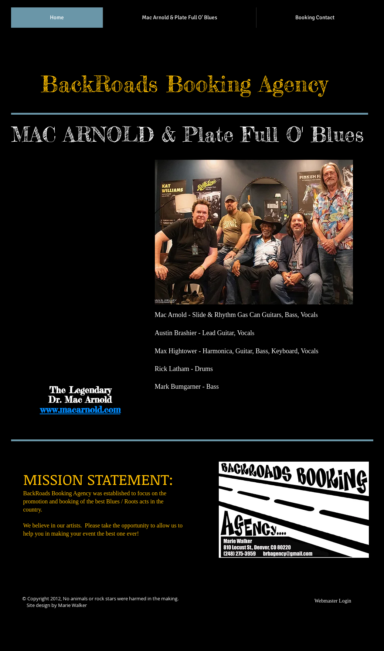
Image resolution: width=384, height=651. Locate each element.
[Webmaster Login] (333, 601)
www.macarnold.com (80, 409)
